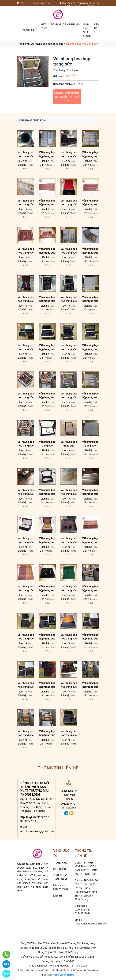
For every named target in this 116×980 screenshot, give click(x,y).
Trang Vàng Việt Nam (64, 975)
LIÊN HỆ (96, 26)
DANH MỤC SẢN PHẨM (65, 24)
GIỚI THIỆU (45, 26)
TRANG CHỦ (28, 30)
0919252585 (72, 92)
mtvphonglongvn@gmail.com (37, 831)
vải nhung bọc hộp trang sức (47, 43)
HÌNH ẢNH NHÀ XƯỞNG (87, 30)
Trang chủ (23, 43)
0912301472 (68, 803)
